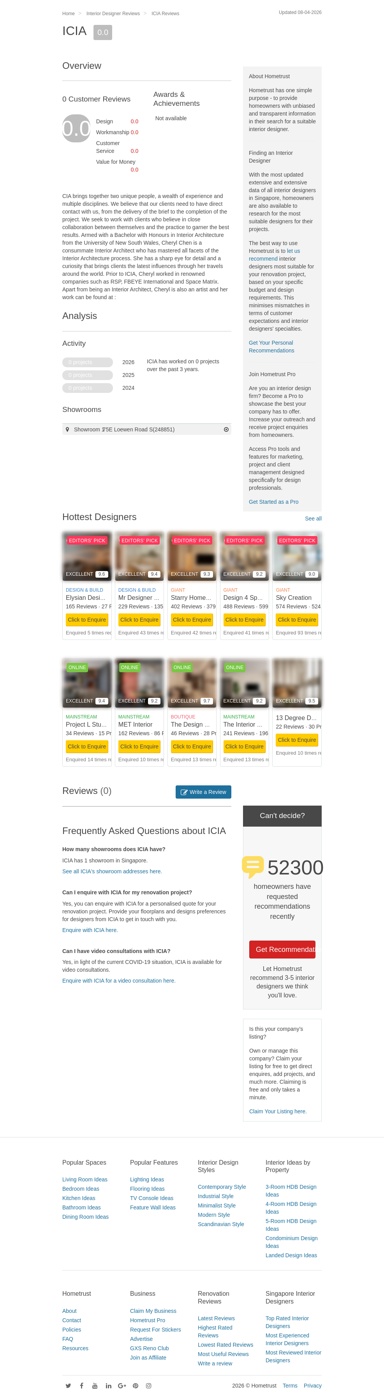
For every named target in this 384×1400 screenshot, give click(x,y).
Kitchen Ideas (78, 1198)
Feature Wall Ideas (153, 1207)
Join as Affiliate (148, 1357)
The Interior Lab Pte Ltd (256, 724)
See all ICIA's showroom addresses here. (112, 871)
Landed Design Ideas (291, 1255)
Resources (75, 1348)
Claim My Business (153, 1311)
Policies (71, 1329)
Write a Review (203, 792)
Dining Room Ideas (85, 1217)
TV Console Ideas (151, 1198)
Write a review (215, 1363)
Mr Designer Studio (145, 597)
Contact (71, 1320)
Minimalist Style (217, 1205)
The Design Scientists (201, 724)
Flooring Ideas (147, 1189)
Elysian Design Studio (96, 597)
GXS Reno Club (149, 1348)
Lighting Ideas (147, 1179)
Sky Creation (294, 597)
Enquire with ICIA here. (90, 930)
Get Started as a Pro (274, 502)
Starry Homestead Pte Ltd (207, 597)
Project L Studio (87, 724)
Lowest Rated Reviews (225, 1345)
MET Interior (135, 724)
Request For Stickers (155, 1329)
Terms (290, 1385)
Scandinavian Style (221, 1224)
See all (313, 518)
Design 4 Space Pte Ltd (256, 597)
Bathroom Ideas (81, 1207)
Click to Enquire (87, 620)
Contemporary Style (222, 1187)
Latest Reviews (216, 1318)
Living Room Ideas (84, 1179)
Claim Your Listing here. (278, 1111)
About (69, 1311)
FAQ (67, 1339)
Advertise (141, 1339)
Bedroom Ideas (80, 1189)
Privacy (313, 1385)
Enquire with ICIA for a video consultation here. (119, 981)
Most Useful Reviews (223, 1354)
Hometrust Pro (147, 1320)
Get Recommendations (285, 949)
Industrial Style (216, 1196)
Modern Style (214, 1215)
